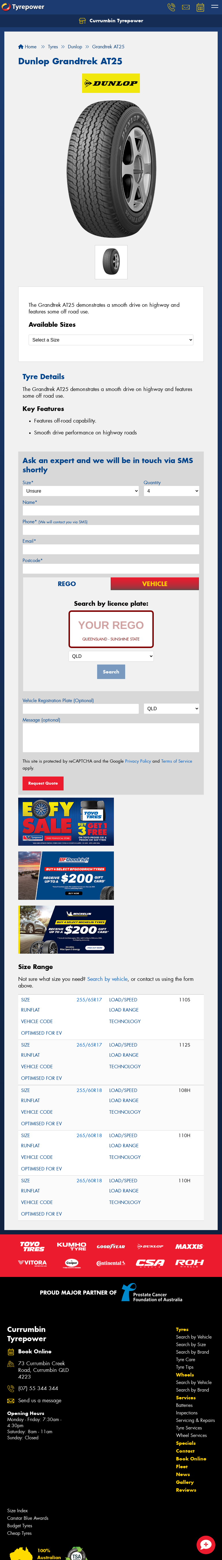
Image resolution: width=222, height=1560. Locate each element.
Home (27, 47)
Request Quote (43, 783)
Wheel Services (191, 1376)
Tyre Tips (184, 1308)
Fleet (182, 1407)
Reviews (186, 1430)
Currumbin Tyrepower (111, 20)
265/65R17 (89, 986)
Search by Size (191, 1285)
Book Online (191, 1399)
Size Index (17, 1451)
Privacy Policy (138, 761)
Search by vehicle (107, 919)
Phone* (55, 522)
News (183, 1415)
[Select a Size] (111, 340)
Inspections (186, 1353)
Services (186, 1338)
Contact (185, 1391)
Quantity (152, 483)
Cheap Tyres (19, 1474)
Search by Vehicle (194, 1278)
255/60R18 (89, 1031)
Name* (30, 502)
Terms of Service (176, 761)
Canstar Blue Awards (27, 1459)
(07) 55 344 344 (38, 1329)
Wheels (185, 1315)
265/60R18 (89, 1076)
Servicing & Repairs (195, 1361)
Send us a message (39, 1341)
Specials (186, 1384)
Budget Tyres (19, 1466)
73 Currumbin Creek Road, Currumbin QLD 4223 (43, 1311)
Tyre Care (185, 1300)
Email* (29, 541)
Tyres (182, 1270)
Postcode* (33, 560)
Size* (28, 483)
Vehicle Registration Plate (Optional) (58, 701)
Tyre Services (189, 1369)
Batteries (184, 1346)
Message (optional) (41, 720)
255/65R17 (89, 940)
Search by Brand (192, 1293)
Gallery (185, 1423)
